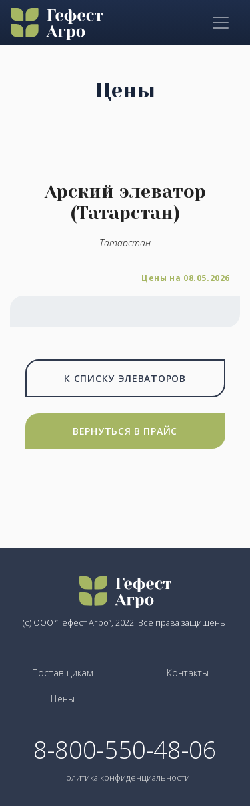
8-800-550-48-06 (125, 750)
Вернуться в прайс (125, 431)
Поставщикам (62, 672)
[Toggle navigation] (220, 22)
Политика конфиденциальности (125, 777)
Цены (63, 698)
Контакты (188, 672)
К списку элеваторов (124, 378)
